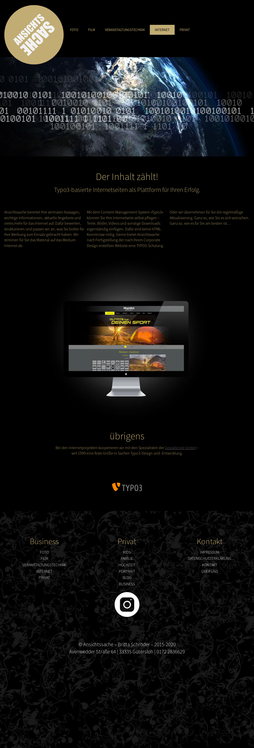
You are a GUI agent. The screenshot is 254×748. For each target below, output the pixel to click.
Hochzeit (127, 564)
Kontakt (209, 564)
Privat (185, 30)
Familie (127, 558)
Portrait (127, 571)
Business (127, 583)
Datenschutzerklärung (209, 558)
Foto (74, 30)
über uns (209, 571)
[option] (127, 106)
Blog (127, 577)
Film (91, 30)
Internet (162, 30)
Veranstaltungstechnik (125, 30)
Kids (127, 552)
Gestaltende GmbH (180, 447)
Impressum (209, 552)
